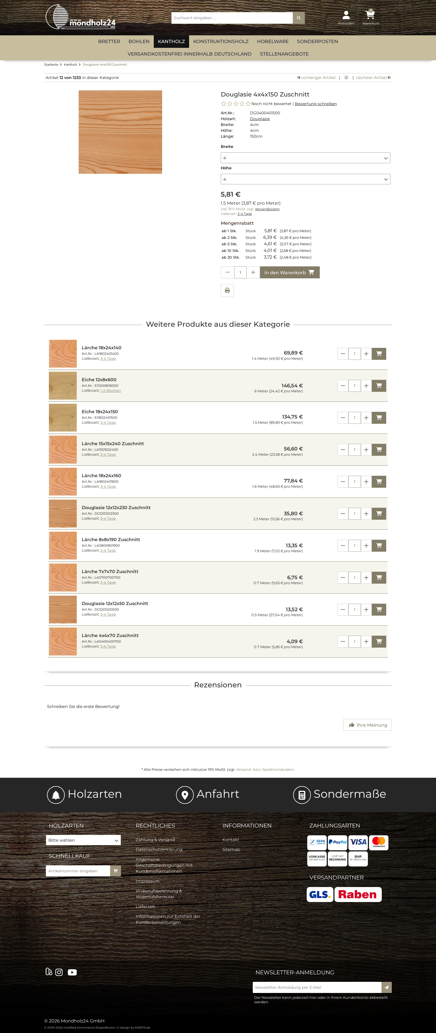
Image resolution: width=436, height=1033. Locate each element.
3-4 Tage (244, 214)
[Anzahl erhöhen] (253, 272)
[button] (305, 157)
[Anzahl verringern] (227, 272)
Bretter (109, 41)
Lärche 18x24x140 (102, 347)
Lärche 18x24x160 (101, 475)
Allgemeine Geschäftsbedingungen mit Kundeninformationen (164, 865)
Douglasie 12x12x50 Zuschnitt (115, 603)
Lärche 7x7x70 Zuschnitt (110, 571)
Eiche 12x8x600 (99, 379)
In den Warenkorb (289, 272)
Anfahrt (207, 794)
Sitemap (231, 849)
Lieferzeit (145, 906)
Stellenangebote (284, 54)
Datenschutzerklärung (159, 849)
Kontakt (230, 839)
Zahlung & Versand (155, 839)
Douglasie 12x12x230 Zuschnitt (116, 507)
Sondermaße (339, 794)
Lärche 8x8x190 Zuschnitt (111, 539)
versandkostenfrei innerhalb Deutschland (190, 54)
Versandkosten (267, 209)
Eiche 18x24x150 (100, 411)
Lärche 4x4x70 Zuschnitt (110, 635)
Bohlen (139, 41)
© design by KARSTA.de (133, 1027)
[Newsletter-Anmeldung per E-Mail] (319, 987)
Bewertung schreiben (316, 103)
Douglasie (260, 118)
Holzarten (84, 794)
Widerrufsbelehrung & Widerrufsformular (159, 893)
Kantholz (171, 41)
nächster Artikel (373, 77)
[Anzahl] (354, 354)
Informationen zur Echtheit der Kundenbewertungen (168, 919)
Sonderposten (317, 41)
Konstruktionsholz (221, 41)
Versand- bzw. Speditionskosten (265, 769)
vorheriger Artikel (317, 77)
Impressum (148, 881)
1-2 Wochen (110, 390)
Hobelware (273, 41)
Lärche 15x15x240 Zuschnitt (113, 443)
